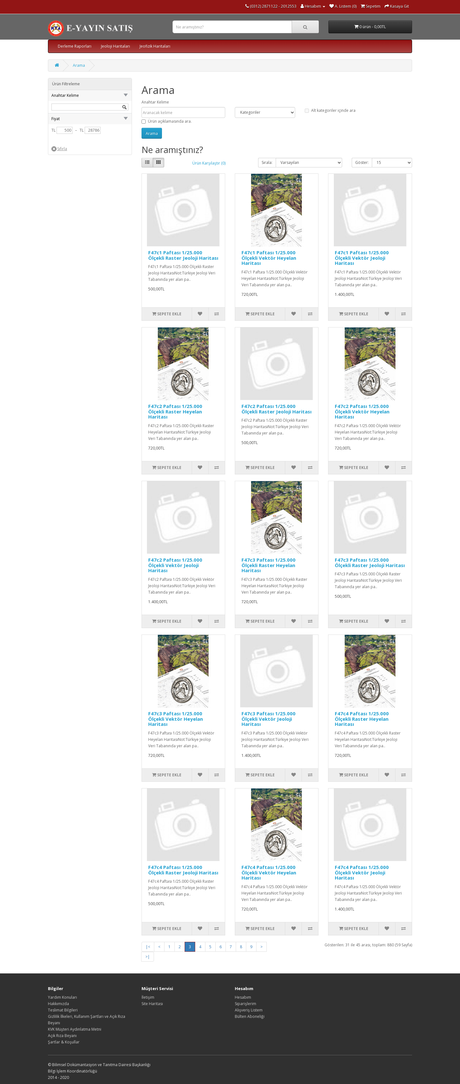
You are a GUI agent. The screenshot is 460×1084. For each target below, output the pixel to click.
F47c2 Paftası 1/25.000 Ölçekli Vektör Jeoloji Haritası (175, 565)
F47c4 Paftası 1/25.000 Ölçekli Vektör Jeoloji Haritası (362, 872)
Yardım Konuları (62, 997)
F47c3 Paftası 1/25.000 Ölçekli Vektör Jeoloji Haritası (268, 718)
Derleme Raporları (74, 46)
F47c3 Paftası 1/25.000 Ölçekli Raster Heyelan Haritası (268, 565)
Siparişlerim (245, 1003)
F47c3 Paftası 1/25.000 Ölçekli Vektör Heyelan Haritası (175, 718)
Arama (79, 65)
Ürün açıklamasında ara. (167, 121)
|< (148, 946)
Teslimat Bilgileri (63, 1010)
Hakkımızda (58, 1003)
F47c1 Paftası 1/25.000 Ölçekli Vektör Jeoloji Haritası (362, 257)
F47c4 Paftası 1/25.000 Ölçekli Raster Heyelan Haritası (362, 718)
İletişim (148, 997)
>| (147, 956)
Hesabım (243, 997)
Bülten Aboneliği (249, 1016)
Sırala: (267, 162)
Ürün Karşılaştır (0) (209, 163)
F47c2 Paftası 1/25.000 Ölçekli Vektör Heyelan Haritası (362, 411)
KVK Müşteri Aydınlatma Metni (74, 1029)
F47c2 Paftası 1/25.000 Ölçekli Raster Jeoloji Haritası (276, 409)
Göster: (362, 162)
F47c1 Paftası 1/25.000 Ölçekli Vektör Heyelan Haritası (268, 257)
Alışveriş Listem (249, 1010)
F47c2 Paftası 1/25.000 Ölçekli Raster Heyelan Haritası (175, 411)
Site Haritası (152, 1003)
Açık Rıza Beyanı (62, 1035)
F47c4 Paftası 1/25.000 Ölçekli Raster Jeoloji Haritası (183, 870)
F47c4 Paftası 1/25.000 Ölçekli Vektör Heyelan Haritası (268, 872)
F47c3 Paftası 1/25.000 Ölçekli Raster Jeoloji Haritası (370, 562)
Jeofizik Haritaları (155, 46)
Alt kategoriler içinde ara (330, 110)
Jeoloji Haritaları (115, 46)
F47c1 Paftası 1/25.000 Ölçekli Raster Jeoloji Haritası (183, 255)
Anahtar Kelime (155, 102)
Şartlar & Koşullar (64, 1042)
